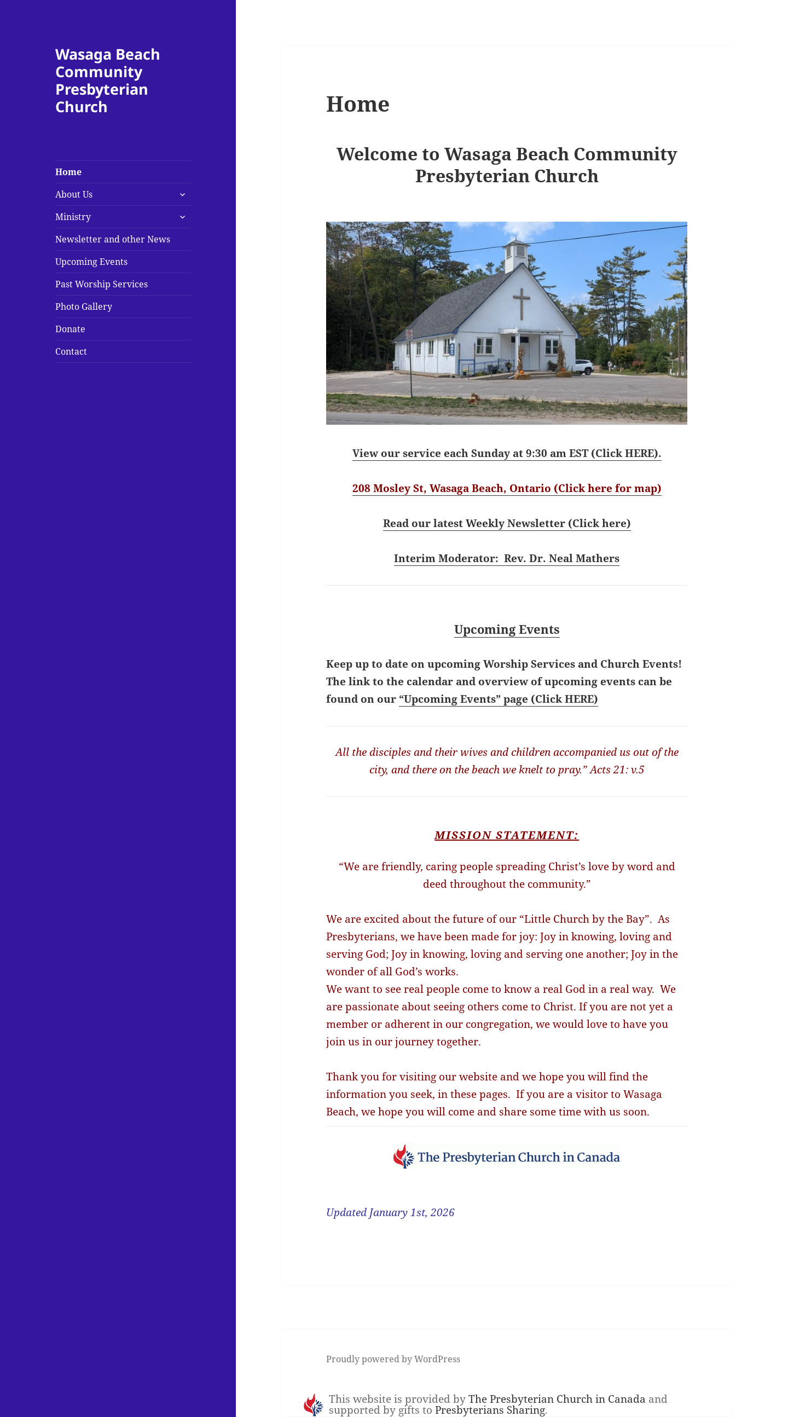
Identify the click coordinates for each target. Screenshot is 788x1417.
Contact (71, 351)
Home (68, 172)
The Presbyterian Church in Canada (557, 1399)
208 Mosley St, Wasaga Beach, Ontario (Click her (479, 488)
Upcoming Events (91, 262)
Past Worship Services (101, 284)
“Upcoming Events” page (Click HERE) (498, 699)
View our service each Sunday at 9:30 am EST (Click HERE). (507, 453)
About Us (73, 194)
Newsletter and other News (112, 239)
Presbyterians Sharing (490, 1410)
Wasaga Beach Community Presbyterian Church (107, 80)
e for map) (634, 488)
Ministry (73, 217)
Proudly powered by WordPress (393, 1359)
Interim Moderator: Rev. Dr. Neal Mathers (506, 558)
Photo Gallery (83, 306)
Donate (70, 329)
